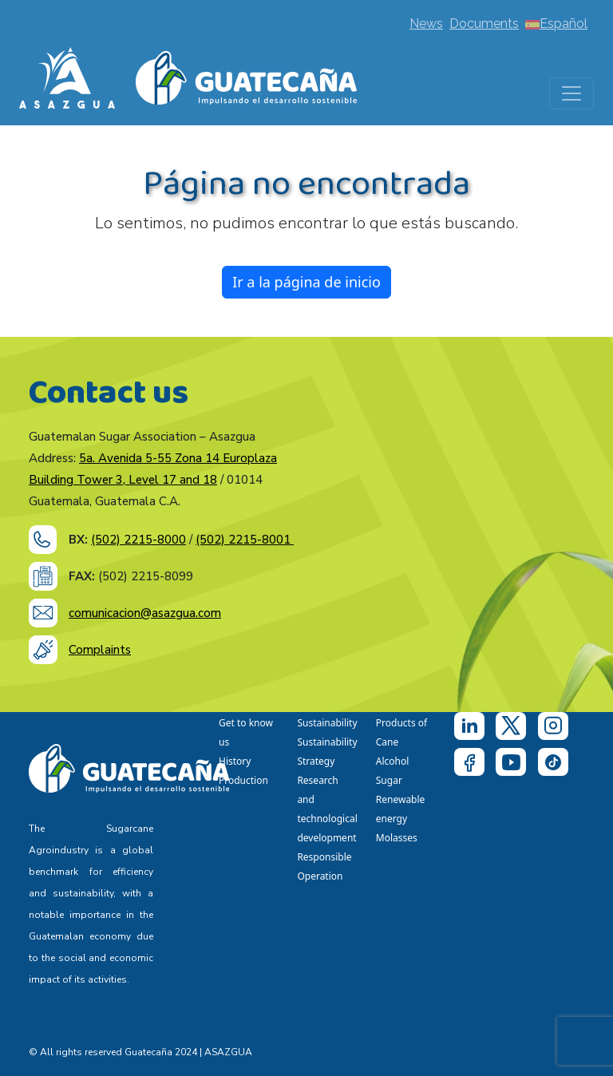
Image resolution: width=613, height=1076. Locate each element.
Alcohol (392, 761)
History (235, 761)
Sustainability (327, 723)
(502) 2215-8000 (138, 540)
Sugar (389, 780)
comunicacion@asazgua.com (145, 613)
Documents (484, 23)
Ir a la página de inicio (306, 281)
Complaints (100, 650)
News (426, 23)
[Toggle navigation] (571, 93)
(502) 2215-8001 (245, 540)
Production (243, 780)
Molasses (396, 838)
